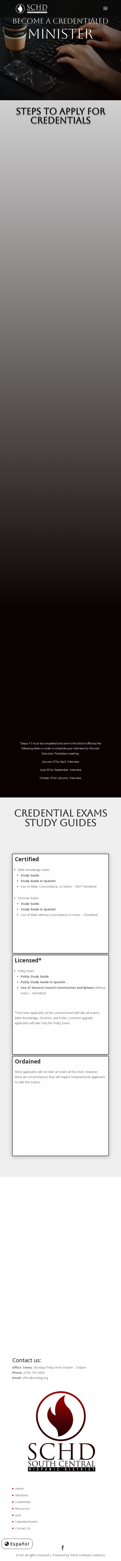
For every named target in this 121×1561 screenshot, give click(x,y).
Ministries (21, 1495)
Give (18, 1515)
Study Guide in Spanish (38, 909)
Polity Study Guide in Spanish (43, 982)
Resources (22, 1508)
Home (19, 1488)
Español (19, 1544)
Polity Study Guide (35, 976)
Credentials (23, 1502)
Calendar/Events (26, 1522)
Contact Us (23, 1528)
